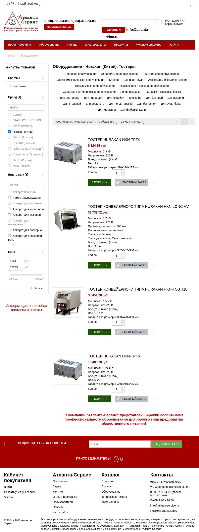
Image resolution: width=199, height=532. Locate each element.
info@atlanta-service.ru (164, 506)
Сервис (57, 486)
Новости (58, 507)
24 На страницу (132, 122)
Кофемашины (111, 502)
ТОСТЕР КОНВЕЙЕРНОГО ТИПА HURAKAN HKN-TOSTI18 (137, 290)
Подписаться (167, 444)
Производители (63, 502)
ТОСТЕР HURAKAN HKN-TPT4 (114, 140)
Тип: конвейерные (99, 234)
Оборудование (49, 44)
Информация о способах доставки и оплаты (26, 308)
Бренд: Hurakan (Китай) (103, 159)
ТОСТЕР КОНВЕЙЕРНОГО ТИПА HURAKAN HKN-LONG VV (138, 207)
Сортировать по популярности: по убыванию (86, 122)
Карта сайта (60, 512)
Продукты (121, 44)
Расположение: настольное (106, 230)
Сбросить (39, 288)
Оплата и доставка (65, 497)
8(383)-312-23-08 (83, 21)
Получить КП (113, 29)
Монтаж (58, 492)
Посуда (72, 44)
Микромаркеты (95, 44)
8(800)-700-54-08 (56, 21)
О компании (60, 481)
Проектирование (19, 44)
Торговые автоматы (114, 497)
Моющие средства (148, 44)
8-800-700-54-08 (160, 492)
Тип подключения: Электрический (110, 238)
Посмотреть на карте (163, 511)
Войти (8, 487)
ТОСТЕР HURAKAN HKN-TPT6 (114, 357)
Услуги (174, 44)
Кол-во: (92, 172)
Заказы (8, 497)
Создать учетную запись (19, 492)
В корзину (99, 182)
